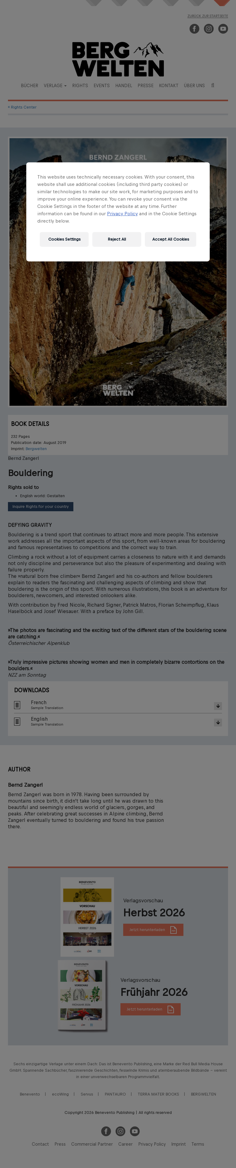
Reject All (117, 239)
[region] (118, 211)
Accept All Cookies (170, 239)
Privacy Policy (122, 213)
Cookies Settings (64, 239)
